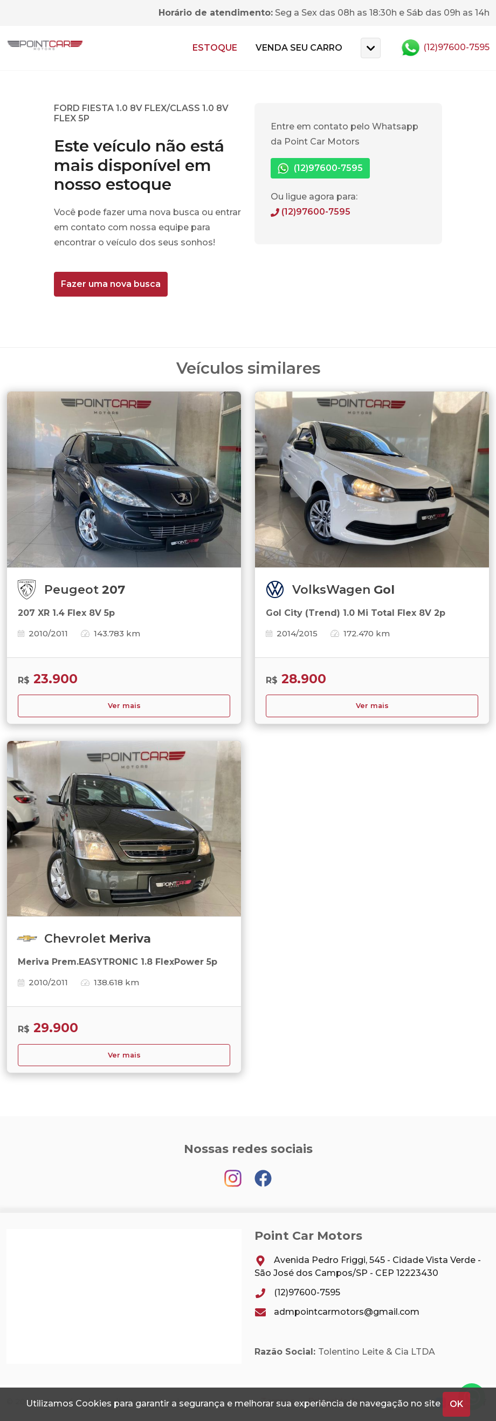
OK (456, 1404)
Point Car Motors (45, 48)
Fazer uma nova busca (111, 284)
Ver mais (124, 706)
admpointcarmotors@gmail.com (336, 1312)
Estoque (214, 48)
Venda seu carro (299, 48)
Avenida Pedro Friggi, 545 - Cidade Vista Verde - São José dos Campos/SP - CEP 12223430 (367, 1266)
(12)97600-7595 (444, 48)
